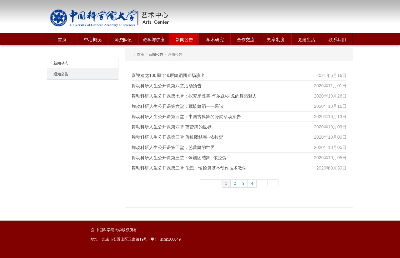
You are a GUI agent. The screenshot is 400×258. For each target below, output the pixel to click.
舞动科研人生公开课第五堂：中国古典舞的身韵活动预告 (186, 116)
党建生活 (306, 39)
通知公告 (60, 74)
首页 (62, 39)
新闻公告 (184, 39)
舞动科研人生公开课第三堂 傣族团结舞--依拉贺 (177, 137)
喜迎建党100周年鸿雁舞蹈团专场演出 (168, 75)
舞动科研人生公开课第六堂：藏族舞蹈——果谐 (177, 106)
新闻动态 (60, 63)
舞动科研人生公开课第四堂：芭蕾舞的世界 (173, 147)
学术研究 (215, 39)
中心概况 (93, 39)
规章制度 (276, 39)
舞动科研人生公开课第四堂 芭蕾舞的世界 (172, 126)
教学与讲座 (154, 39)
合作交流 (245, 39)
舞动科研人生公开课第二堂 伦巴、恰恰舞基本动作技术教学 (189, 167)
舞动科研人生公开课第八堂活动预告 (167, 85)
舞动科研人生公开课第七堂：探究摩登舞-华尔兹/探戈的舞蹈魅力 (194, 95)
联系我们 (337, 39)
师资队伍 (123, 39)
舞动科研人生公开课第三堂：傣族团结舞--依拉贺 (179, 157)
